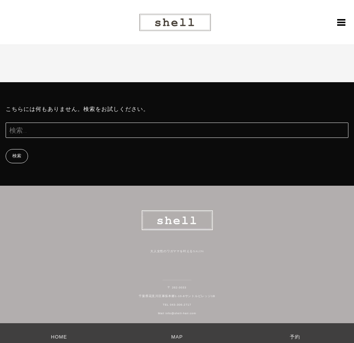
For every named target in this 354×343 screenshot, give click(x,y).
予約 (295, 337)
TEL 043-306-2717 (177, 304)
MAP (177, 337)
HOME (59, 337)
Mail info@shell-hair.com (177, 313)
